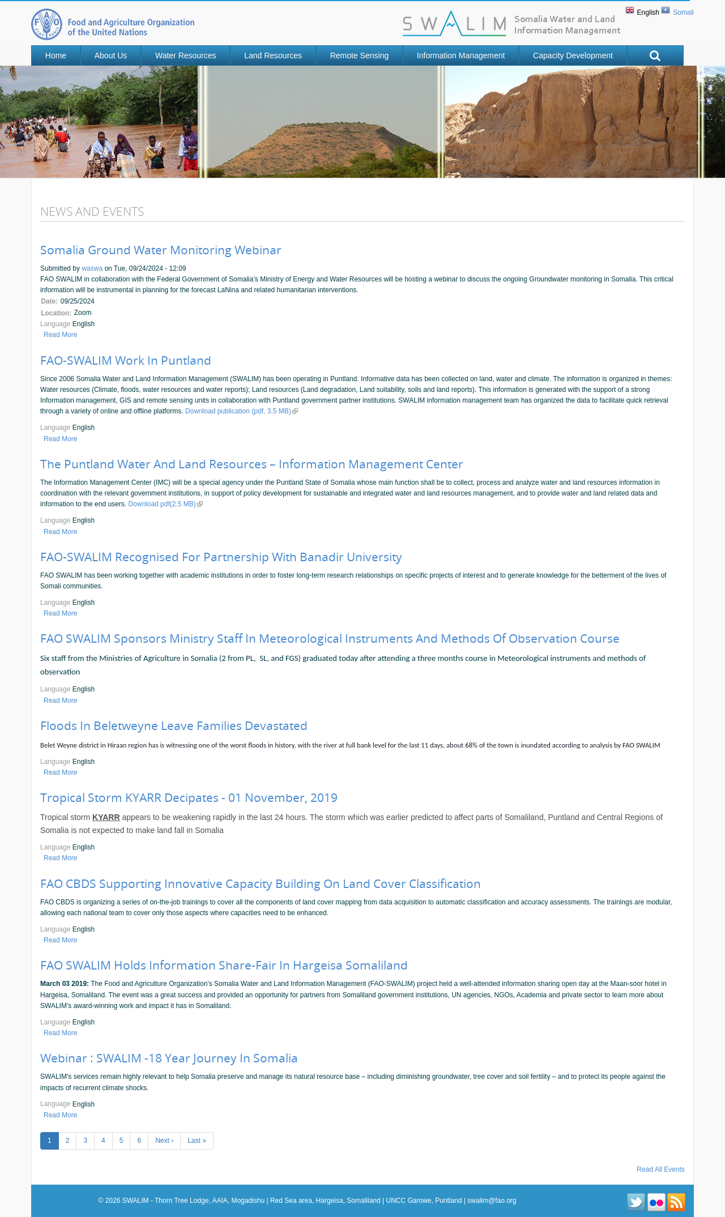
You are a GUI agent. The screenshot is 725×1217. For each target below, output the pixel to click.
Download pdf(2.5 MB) (165, 504)
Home (55, 55)
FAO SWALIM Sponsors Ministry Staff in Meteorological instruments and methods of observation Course (330, 638)
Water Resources (185, 55)
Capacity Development (573, 55)
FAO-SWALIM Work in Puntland (125, 360)
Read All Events (661, 1169)
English (648, 12)
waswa (92, 268)
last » (196, 1141)
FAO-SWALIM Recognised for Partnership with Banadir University (221, 557)
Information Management (461, 55)
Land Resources (273, 55)
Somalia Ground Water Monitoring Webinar (161, 250)
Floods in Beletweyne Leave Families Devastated (174, 725)
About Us (111, 55)
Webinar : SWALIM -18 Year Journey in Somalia (169, 1058)
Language (56, 324)
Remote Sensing (359, 55)
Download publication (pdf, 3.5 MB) (241, 411)
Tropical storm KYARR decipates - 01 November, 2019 (189, 797)
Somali (683, 12)
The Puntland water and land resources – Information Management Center (251, 464)
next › (164, 1141)
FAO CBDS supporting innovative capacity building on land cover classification (260, 883)
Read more (60, 335)
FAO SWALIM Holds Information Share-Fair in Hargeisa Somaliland (224, 965)
